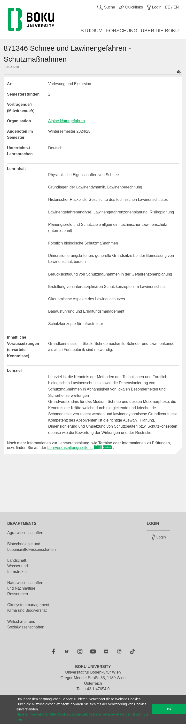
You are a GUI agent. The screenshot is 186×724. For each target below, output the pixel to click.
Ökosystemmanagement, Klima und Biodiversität (28, 607)
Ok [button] (169, 709)
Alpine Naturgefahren (66, 121)
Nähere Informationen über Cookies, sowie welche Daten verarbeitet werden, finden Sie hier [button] (82, 716)
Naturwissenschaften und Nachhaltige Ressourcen (25, 588)
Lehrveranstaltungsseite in (80, 448)
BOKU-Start (11, 67)
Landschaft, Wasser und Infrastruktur (17, 566)
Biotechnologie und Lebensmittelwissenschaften (31, 547)
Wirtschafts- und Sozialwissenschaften (25, 624)
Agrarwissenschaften (25, 533)
